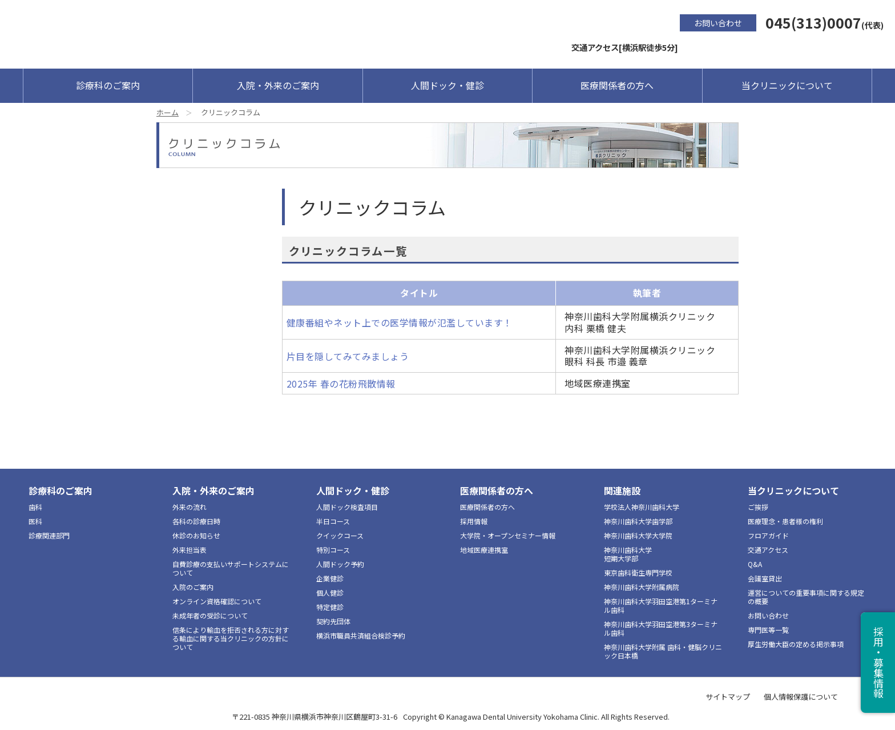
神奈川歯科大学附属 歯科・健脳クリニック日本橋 (663, 651)
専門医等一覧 (768, 630)
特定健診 (330, 607)
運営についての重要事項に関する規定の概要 (806, 597)
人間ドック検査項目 (347, 507)
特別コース (333, 550)
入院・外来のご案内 (278, 85)
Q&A (755, 564)
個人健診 (330, 592)
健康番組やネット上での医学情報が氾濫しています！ (400, 322)
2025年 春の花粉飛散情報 (341, 383)
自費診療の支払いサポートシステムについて (230, 568)
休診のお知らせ (196, 535)
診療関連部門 (49, 535)
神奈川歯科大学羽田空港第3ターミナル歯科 (660, 628)
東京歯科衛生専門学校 (638, 572)
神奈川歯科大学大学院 (638, 535)
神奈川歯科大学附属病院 (641, 587)
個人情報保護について (801, 696)
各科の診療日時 (196, 521)
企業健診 (330, 578)
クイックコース (340, 535)
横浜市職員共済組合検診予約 (360, 635)
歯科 (35, 507)
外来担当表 (189, 550)
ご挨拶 (758, 507)
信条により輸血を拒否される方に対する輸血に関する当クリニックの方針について (230, 638)
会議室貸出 (765, 578)
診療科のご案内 (108, 85)
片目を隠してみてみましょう (348, 356)
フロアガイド (768, 535)
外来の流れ (189, 507)
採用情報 (473, 521)
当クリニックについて (787, 85)
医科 (35, 521)
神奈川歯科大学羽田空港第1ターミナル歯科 (660, 605)
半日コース (333, 521)
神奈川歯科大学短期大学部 (628, 554)
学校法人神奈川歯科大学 (641, 507)
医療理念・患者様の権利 (785, 521)
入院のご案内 (192, 587)
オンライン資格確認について (216, 601)
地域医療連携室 (484, 550)
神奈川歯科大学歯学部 (638, 521)
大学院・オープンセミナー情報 (507, 535)
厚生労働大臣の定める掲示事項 (796, 644)
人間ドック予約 (340, 564)
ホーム (167, 112)
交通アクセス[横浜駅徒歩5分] (624, 47)
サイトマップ (727, 696)
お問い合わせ (718, 23)
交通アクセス (768, 550)
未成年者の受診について (210, 615)
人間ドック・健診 (447, 85)
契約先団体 (333, 621)
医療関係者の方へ (617, 85)
